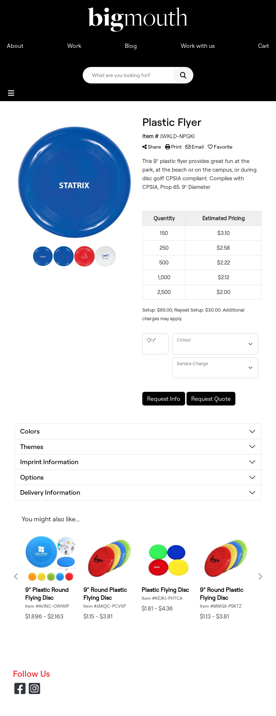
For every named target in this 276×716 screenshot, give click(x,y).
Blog (131, 45)
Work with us (198, 45)
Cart (263, 45)
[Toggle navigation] (11, 93)
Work (74, 45)
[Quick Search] (131, 75)
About (15, 45)
